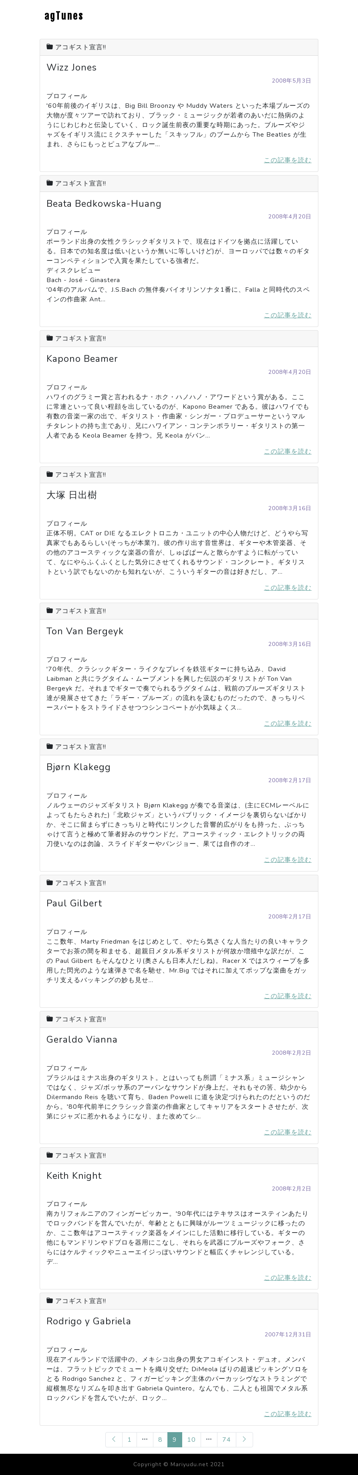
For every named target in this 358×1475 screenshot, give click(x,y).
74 (226, 1439)
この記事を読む (288, 160)
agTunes (64, 16)
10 (191, 1439)
